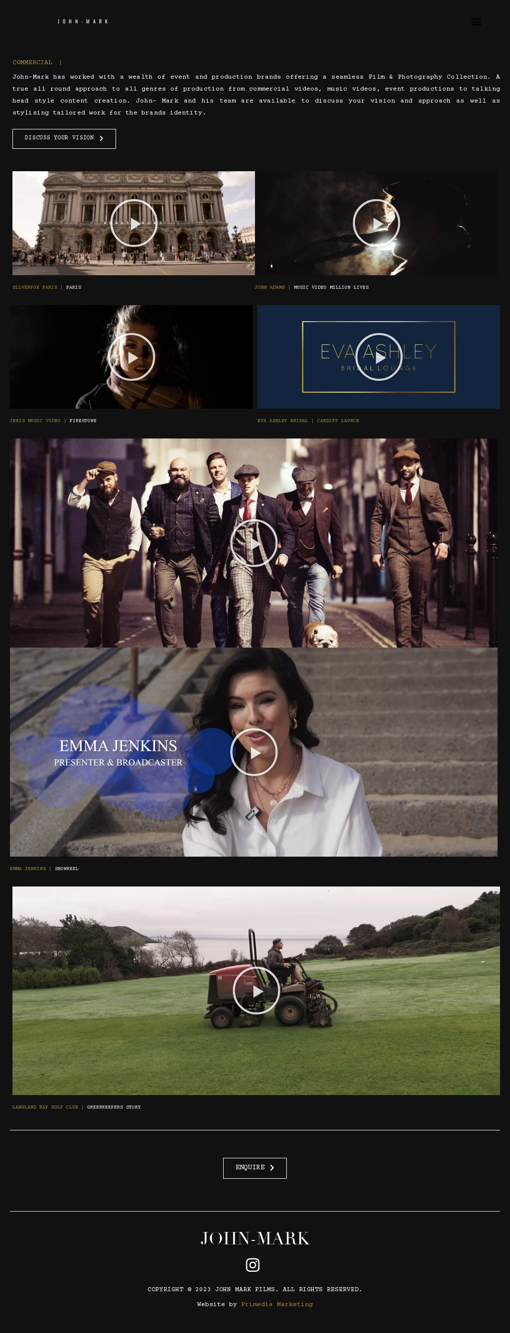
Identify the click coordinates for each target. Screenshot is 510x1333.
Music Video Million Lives (312, 287)
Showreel (44, 869)
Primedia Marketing (277, 1304)
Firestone (53, 421)
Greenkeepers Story (76, 1107)
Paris (46, 287)
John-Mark (84, 21)
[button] (476, 21)
